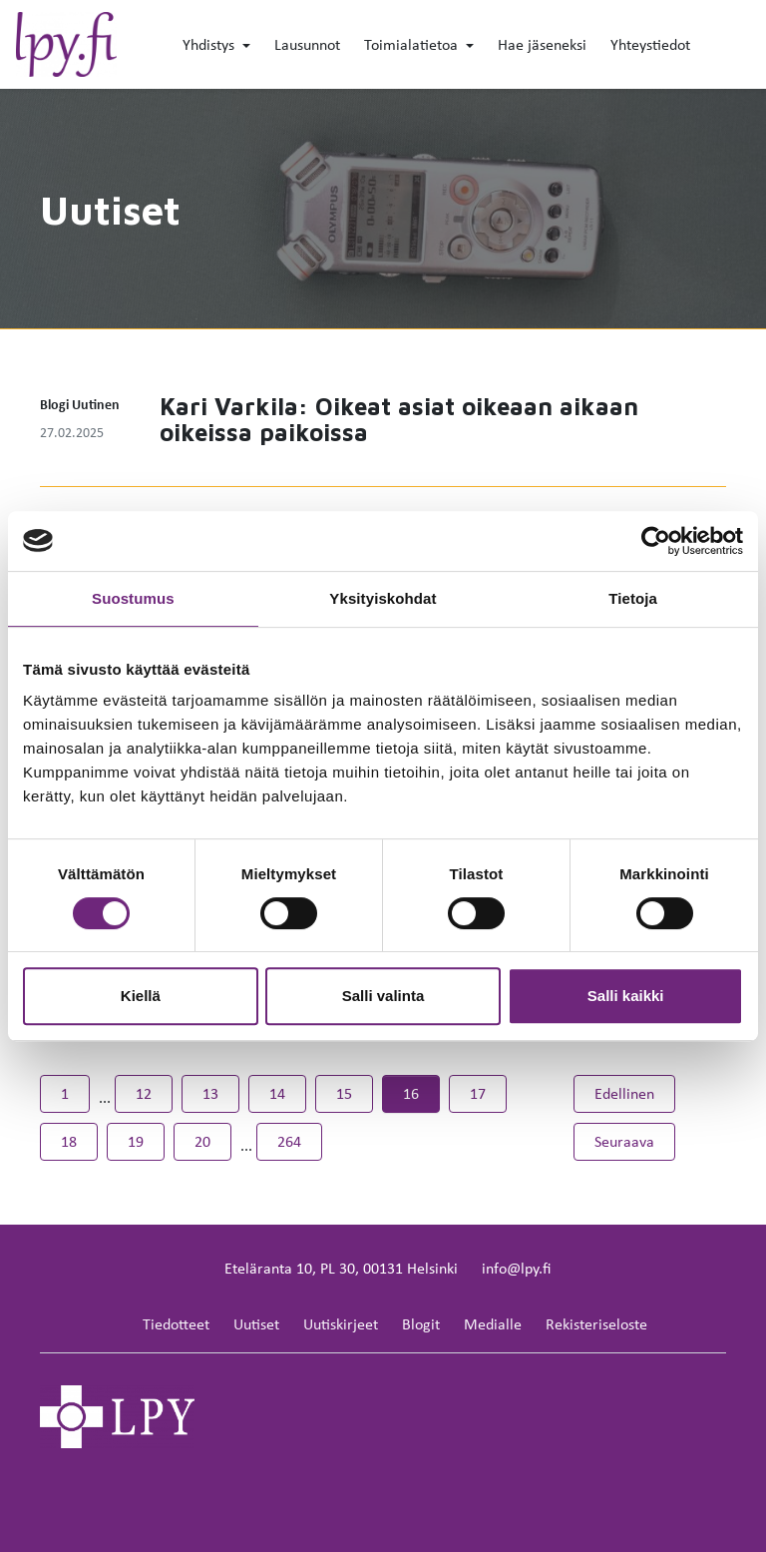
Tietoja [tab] (632, 598)
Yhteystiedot (650, 44)
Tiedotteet (176, 1323)
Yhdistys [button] (210, 44)
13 (210, 1093)
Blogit (421, 1323)
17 (478, 1093)
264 (289, 1141)
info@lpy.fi (516, 1268)
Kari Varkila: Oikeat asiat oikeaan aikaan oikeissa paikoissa (399, 419)
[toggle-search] (719, 46)
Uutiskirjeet (340, 1323)
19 (136, 1141)
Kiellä (141, 995)
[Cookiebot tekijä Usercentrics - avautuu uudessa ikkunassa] (656, 541)
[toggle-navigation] (749, 46)
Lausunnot (307, 44)
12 (144, 1093)
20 (202, 1141)
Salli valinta (383, 995)
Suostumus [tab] (133, 598)
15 (344, 1093)
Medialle (493, 1323)
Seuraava (634, 1140)
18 (69, 1141)
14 (277, 1093)
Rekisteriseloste (596, 1323)
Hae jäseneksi (542, 44)
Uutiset (256, 1323)
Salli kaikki (625, 995)
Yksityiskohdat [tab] (382, 598)
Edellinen (634, 1092)
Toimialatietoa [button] (413, 44)
